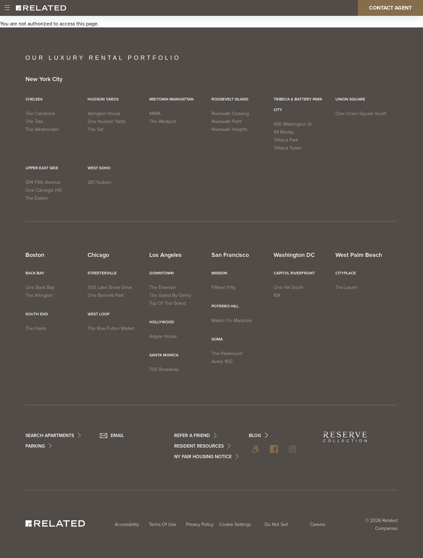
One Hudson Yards (107, 121)
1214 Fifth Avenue (43, 182)
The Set (95, 129)
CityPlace (345, 273)
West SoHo (99, 168)
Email (117, 435)
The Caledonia (40, 113)
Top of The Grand (167, 303)
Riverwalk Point (227, 121)
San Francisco (230, 255)
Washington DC (294, 255)
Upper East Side (41, 168)
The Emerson (162, 287)
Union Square (350, 99)
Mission (219, 273)
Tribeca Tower (287, 148)
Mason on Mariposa (231, 320)
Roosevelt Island (230, 99)
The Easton (36, 198)
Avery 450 (222, 361)
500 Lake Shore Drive (110, 287)
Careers (317, 524)
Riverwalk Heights (229, 129)
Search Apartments (49, 435)
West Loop (98, 314)
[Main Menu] (7, 8)
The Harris (35, 328)
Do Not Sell (276, 524)
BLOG (255, 435)
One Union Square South (361, 113)
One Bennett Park (106, 295)
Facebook (274, 449)
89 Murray (284, 132)
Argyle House (163, 336)
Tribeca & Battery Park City (298, 104)
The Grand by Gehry (170, 295)
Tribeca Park (286, 140)
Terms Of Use (162, 524)
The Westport (162, 121)
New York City (43, 79)
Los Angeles (165, 255)
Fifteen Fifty (224, 287)
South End (36, 314)
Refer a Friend (192, 435)
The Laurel (346, 287)
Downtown (161, 273)
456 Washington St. (293, 124)
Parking (35, 446)
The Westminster (42, 129)
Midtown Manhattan (171, 99)
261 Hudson (99, 182)
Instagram (292, 449)
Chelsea (34, 99)
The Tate (34, 121)
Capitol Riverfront (294, 273)
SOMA (217, 339)
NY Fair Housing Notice (203, 456)
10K (277, 295)
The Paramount (227, 353)
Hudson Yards (103, 99)
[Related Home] (41, 8)
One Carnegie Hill (43, 190)
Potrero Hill (225, 306)
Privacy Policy (199, 524)
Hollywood (161, 322)
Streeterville (102, 273)
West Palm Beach (358, 255)
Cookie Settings (235, 524)
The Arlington (39, 295)
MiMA (155, 113)
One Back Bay (40, 287)
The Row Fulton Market (111, 328)
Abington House (104, 113)
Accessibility (255, 449)
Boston (34, 255)
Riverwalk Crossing (230, 113)
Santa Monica (163, 355)
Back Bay (34, 273)
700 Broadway (164, 369)
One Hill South (288, 287)
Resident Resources (199, 446)
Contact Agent (390, 8)
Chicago (98, 255)
